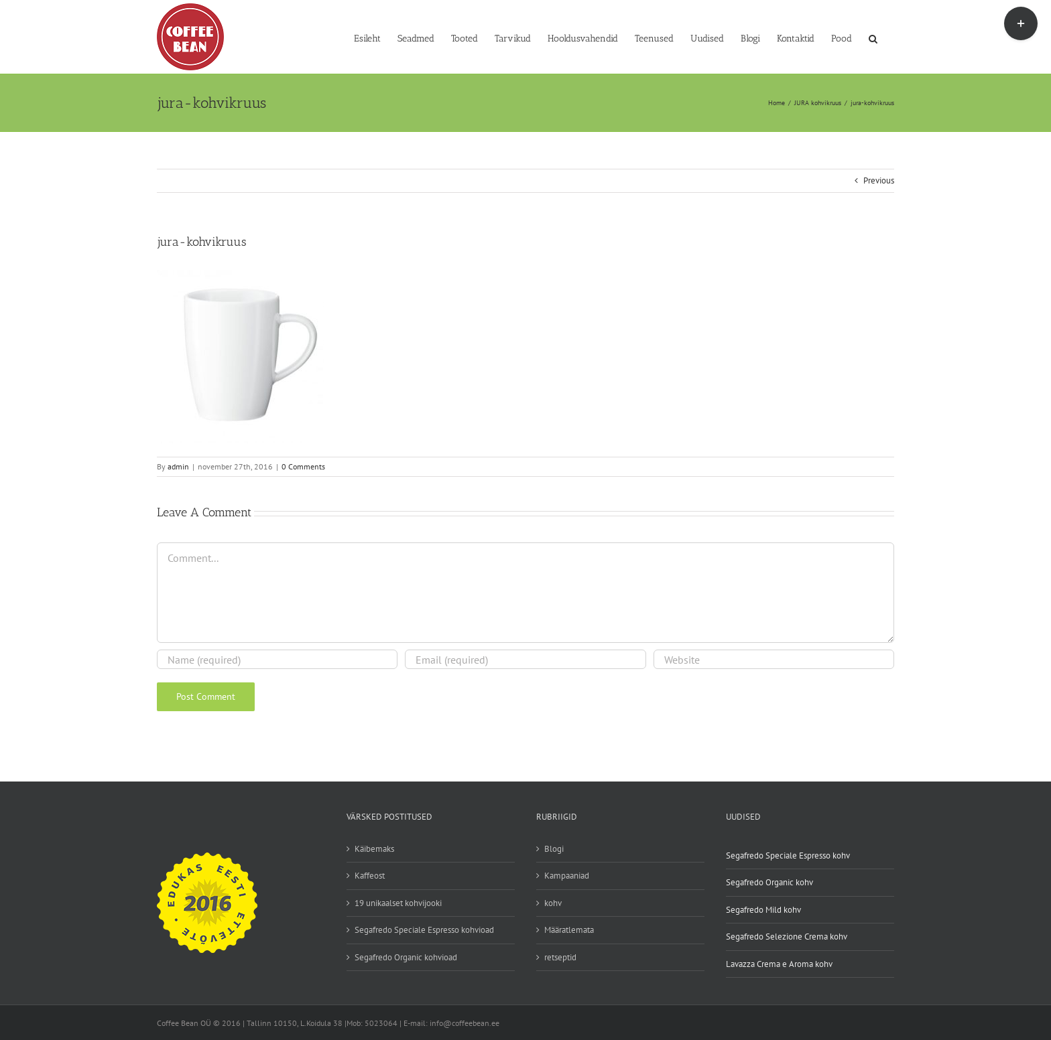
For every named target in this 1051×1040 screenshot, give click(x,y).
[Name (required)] (277, 659)
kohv (553, 903)
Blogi (554, 849)
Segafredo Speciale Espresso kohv (788, 855)
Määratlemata (569, 930)
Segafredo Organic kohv (769, 882)
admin (178, 466)
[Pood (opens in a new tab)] (841, 37)
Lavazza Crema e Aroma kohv (779, 964)
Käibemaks (374, 849)
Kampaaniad (566, 875)
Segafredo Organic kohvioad (406, 957)
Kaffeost (370, 875)
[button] (873, 37)
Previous (878, 180)
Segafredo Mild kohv (763, 909)
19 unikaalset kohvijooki (398, 903)
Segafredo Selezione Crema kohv (786, 936)
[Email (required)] (525, 659)
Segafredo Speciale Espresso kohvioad (424, 930)
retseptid (560, 957)
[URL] (774, 659)
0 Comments (303, 466)
